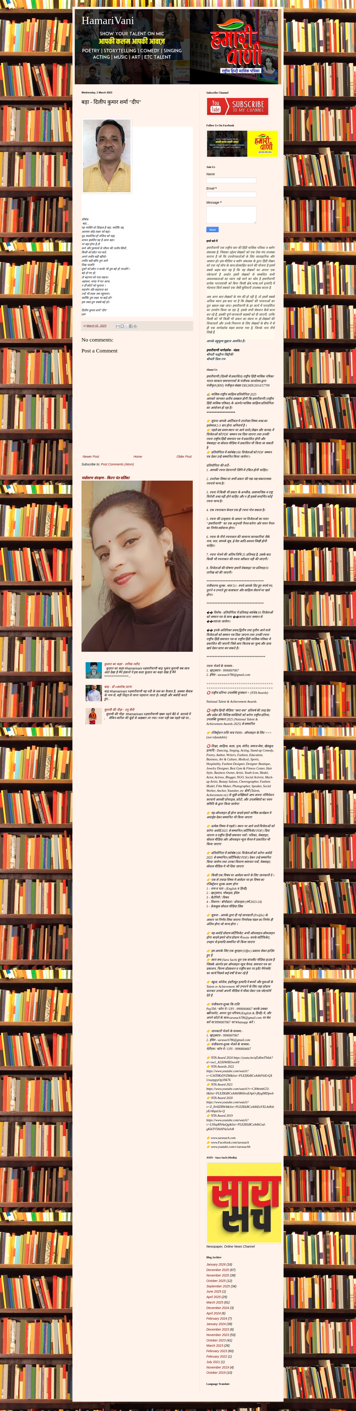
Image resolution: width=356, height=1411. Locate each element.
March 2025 (214, 1302)
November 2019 (217, 1367)
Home (138, 456)
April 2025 (213, 1297)
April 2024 (213, 1313)
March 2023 (214, 1345)
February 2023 (216, 1351)
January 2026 (216, 1264)
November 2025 (217, 1275)
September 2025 (218, 1286)
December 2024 (217, 1308)
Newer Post (91, 456)
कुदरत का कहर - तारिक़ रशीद (121, 664)
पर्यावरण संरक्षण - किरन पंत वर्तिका (105, 478)
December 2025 (217, 1270)
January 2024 (216, 1324)
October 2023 (216, 1340)
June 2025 (213, 1291)
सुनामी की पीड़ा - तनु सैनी (119, 710)
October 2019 (216, 1372)
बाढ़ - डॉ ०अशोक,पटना (118, 687)
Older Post (184, 456)
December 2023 (217, 1329)
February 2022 (216, 1356)
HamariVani (108, 20)
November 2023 (217, 1335)
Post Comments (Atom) (117, 464)
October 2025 (216, 1281)
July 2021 (213, 1362)
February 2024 (216, 1318)
